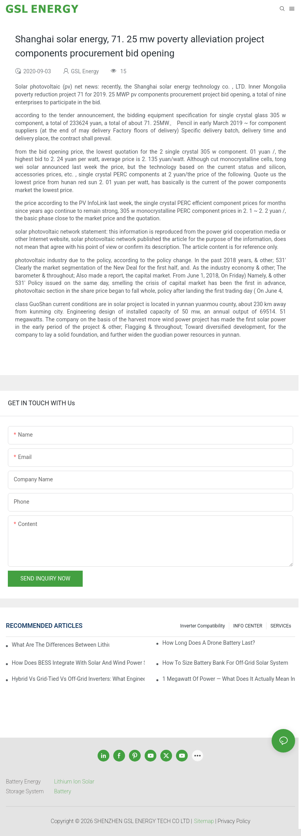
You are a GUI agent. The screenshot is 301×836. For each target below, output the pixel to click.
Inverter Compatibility (202, 626)
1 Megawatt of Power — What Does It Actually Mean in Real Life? (228, 679)
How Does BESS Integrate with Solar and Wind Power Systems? (78, 663)
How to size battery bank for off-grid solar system (225, 663)
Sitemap (204, 821)
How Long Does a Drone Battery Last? (208, 643)
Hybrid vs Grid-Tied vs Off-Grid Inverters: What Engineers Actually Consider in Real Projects (78, 679)
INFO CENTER (247, 626)
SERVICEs (280, 626)
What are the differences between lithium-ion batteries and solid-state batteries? (60, 645)
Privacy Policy (234, 821)
